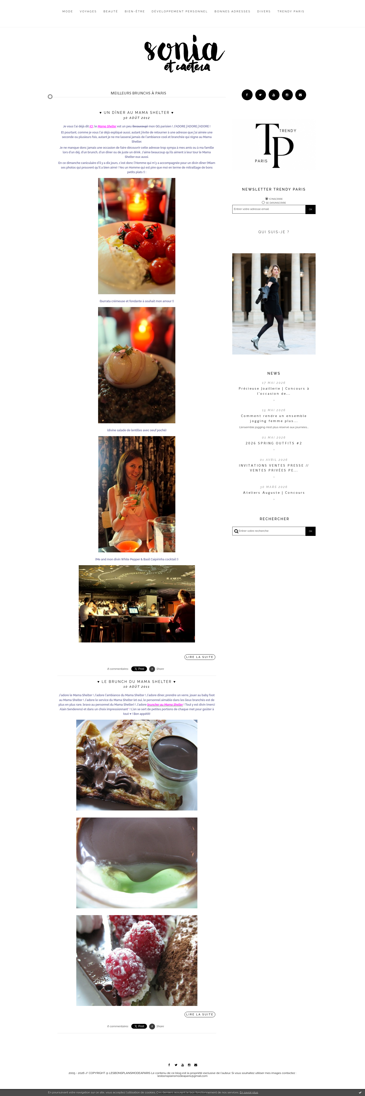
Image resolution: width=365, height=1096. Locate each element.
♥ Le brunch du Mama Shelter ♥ (136, 682)
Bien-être (135, 11)
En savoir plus (249, 1092)
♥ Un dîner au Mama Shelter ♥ (137, 113)
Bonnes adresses (233, 11)
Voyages (88, 11)
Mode (67, 11)
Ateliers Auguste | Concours (274, 492)
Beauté (110, 11)
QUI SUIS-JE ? (274, 232)
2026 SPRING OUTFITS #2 (274, 443)
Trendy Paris (291, 11)
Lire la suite (200, 657)
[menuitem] (68, 15)
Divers (264, 11)
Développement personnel (180, 11)
